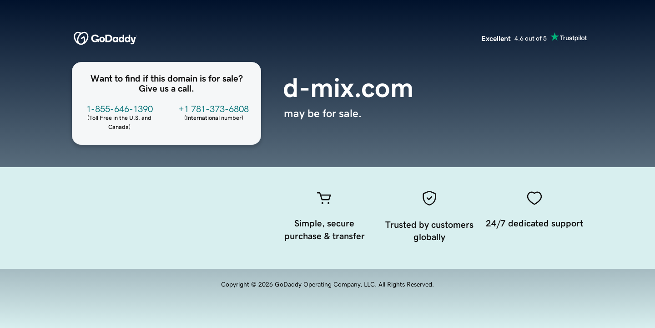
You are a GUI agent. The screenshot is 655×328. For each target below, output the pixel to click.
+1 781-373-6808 (213, 108)
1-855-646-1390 (119, 108)
